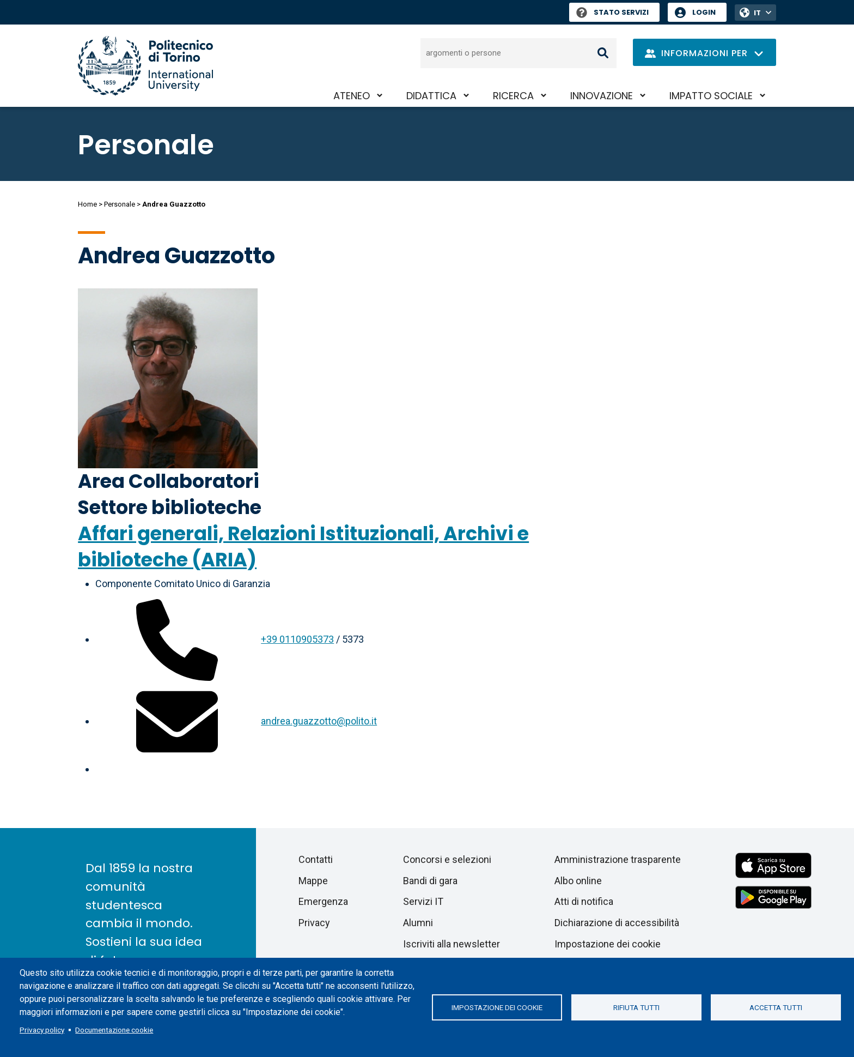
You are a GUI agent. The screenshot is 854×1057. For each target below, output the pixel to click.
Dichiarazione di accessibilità (616, 922)
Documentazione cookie (114, 1029)
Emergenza (323, 901)
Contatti (315, 859)
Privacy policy (42, 1029)
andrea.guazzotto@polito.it (319, 721)
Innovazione (601, 95)
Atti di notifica (583, 901)
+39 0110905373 (297, 639)
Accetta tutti (775, 1007)
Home (87, 204)
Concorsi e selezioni (447, 859)
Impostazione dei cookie (497, 1007)
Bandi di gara (430, 880)
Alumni (418, 922)
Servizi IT (423, 901)
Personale (119, 204)
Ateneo (351, 95)
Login (704, 12)
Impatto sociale (711, 95)
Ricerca (513, 95)
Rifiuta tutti (636, 1007)
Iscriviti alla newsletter (451, 944)
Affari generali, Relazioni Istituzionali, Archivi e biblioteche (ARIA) (303, 546)
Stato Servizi (612, 12)
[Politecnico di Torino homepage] (145, 65)
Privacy (314, 922)
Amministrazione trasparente (617, 859)
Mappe (313, 880)
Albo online (578, 880)
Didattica (431, 95)
